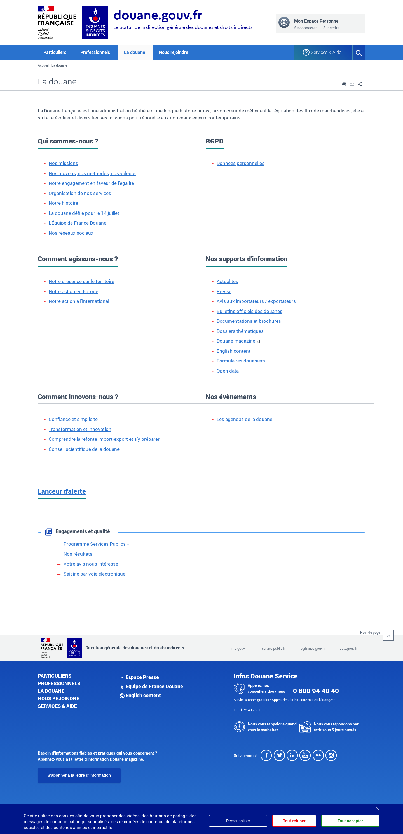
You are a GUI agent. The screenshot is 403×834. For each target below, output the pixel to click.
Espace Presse (139, 677)
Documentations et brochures (249, 321)
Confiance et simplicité (73, 419)
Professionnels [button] (95, 52)
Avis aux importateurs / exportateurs (256, 301)
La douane (51, 690)
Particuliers (54, 675)
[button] (344, 83)
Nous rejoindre (173, 52)
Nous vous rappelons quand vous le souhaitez (272, 726)
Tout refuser (294, 821)
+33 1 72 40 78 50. (248, 710)
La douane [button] (134, 52)
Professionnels (59, 683)
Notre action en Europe (73, 291)
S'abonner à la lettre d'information (79, 775)
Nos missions (63, 163)
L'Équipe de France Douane (77, 223)
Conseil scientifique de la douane (84, 449)
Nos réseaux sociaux (71, 233)
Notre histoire (63, 203)
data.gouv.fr (348, 648)
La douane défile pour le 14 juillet (84, 213)
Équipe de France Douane (151, 686)
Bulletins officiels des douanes (249, 311)
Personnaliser (238, 821)
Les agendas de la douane (244, 419)
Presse (224, 291)
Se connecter (305, 27)
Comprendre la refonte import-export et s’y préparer (104, 439)
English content (233, 351)
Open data (228, 370)
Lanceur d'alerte (62, 491)
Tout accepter (350, 821)
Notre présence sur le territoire (81, 281)
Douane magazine (236, 341)
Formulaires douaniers (241, 360)
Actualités (227, 281)
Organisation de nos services (80, 193)
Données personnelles (240, 163)
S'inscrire (331, 27)
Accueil (43, 65)
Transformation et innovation (80, 429)
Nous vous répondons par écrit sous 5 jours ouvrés (336, 726)
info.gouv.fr (239, 648)
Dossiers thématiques (240, 331)
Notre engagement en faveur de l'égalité (91, 183)
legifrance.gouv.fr (312, 648)
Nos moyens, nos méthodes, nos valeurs (92, 173)
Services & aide (57, 706)
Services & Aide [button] (326, 52)
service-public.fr (273, 648)
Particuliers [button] (54, 52)
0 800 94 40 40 (316, 690)
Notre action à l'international (79, 301)
